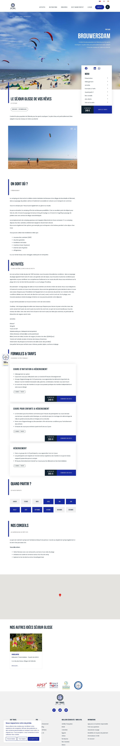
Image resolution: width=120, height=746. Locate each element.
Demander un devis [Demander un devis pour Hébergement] (66, 472)
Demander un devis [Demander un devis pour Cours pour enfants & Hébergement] (66, 438)
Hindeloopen (15, 654)
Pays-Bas (107, 29)
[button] (96, 78)
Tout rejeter (22, 739)
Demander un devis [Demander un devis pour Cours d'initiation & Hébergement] (66, 398)
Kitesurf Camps (18, 16)
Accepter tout (33, 739)
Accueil (12, 16)
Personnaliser (11, 739)
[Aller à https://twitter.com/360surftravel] (60, 710)
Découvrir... (15, 666)
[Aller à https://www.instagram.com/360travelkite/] (66, 710)
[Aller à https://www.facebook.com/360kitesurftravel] (54, 710)
